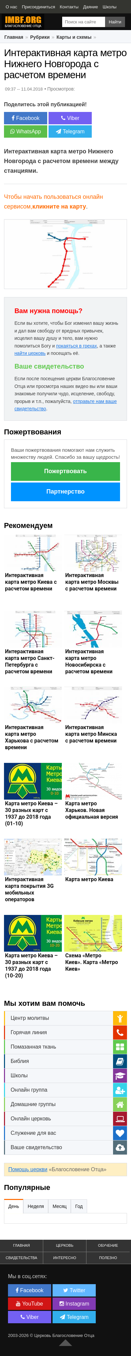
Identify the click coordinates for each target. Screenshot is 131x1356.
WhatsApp (25, 131)
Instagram (74, 1304)
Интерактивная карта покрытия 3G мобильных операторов (29, 889)
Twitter (74, 1290)
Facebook (26, 118)
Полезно (108, 1258)
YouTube (29, 1304)
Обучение (108, 1245)
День (13, 1206)
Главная (13, 37)
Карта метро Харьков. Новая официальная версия (91, 810)
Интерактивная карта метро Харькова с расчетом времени (32, 737)
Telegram (70, 131)
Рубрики (40, 37)
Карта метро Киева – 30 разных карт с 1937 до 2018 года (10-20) (31, 965)
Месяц (59, 1206)
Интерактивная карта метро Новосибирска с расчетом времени (88, 661)
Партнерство (65, 491)
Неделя (36, 1206)
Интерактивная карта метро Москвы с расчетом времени (91, 582)
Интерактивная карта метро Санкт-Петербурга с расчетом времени (30, 661)
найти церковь (30, 353)
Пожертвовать (65, 471)
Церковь (64, 1245)
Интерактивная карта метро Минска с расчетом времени (91, 734)
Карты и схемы (74, 37)
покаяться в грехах (76, 346)
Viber (70, 118)
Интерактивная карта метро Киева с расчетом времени (31, 582)
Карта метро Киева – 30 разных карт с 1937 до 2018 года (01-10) (31, 813)
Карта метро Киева (89, 879)
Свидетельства (21, 1258)
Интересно (64, 1258)
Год (78, 1206)
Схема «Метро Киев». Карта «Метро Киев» (91, 962)
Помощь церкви (27, 1169)
